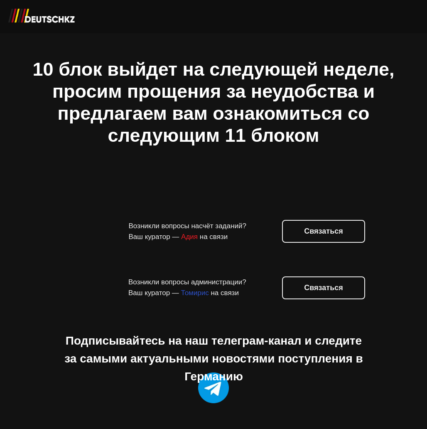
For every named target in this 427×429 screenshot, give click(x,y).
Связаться (323, 288)
